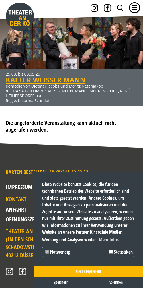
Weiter (133, 56)
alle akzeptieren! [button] (88, 271)
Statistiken (121, 252)
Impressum (19, 187)
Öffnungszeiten (15, 219)
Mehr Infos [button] (109, 240)
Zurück (10, 56)
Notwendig (57, 252)
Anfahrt (15, 209)
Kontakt (15, 199)
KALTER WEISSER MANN (45, 79)
